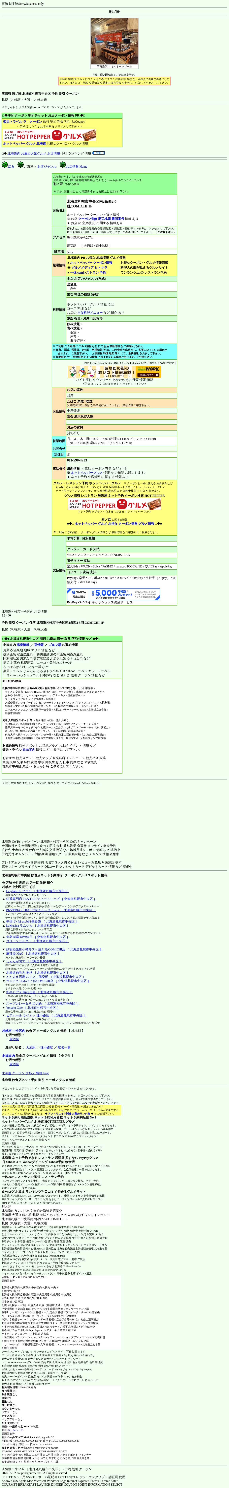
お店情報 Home (73, 166)
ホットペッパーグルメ (87, 472)
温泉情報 (23, 645)
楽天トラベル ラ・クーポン (22, 121)
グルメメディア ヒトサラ (89, 267)
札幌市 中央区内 (13, 1030)
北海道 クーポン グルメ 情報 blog (25, 1073)
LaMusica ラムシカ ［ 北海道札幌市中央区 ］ (38, 925)
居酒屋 (14, 1039)
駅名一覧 (64, 1047)
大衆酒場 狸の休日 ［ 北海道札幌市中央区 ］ (38, 937)
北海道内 (8, 1055)
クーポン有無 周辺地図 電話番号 (101, 219)
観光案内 (28, 749)
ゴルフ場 (55, 645)
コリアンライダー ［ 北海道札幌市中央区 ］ (37, 941)
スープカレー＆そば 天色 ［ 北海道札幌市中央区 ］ (42, 1003)
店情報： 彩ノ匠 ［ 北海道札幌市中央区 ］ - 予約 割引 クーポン (47, 1469)
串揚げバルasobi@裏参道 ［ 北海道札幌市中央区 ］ (42, 921)
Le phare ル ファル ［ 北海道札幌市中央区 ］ (37, 891)
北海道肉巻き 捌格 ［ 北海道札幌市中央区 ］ (38, 972)
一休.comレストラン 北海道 (21, 1177)
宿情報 (39, 645)
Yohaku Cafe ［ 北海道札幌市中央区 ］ (33, 1007)
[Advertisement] (26, 809)
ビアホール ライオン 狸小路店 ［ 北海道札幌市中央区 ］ (46, 1015)
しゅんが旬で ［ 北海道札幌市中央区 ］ (34, 961)
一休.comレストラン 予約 (88, 272)
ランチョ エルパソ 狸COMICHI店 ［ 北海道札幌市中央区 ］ (48, 981)
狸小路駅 (46, 1047)
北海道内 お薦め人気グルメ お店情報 (34, 153)
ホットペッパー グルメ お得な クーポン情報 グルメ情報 (114, 523)
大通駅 (31, 1047)
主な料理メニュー (90, 312)
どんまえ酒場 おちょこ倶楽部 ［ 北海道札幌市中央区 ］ (46, 976)
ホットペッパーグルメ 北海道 (23, 1121)
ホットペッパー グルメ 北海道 (24, 143)
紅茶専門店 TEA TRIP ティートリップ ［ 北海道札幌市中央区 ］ (51, 899)
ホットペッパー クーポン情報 (91, 262)
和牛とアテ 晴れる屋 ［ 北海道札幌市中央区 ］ (39, 992)
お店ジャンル (46, 166)
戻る (8, 166)
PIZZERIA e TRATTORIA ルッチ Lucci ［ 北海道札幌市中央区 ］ (51, 910)
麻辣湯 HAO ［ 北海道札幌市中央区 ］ (33, 953)
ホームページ (15, 1430)
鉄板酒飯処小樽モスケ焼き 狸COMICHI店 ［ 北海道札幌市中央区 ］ (54, 949)
